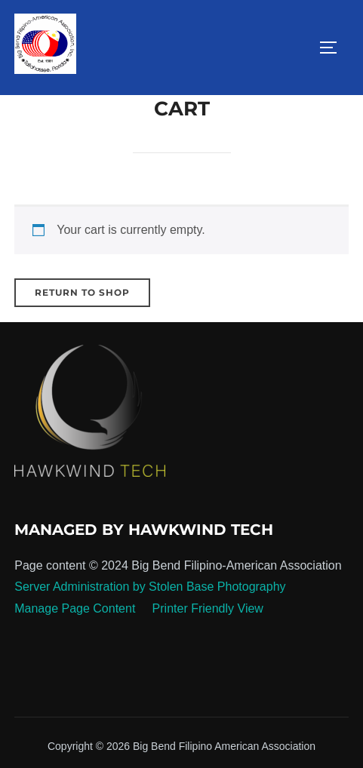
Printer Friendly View (207, 608)
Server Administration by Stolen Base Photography (149, 586)
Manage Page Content (76, 608)
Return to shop (82, 292)
